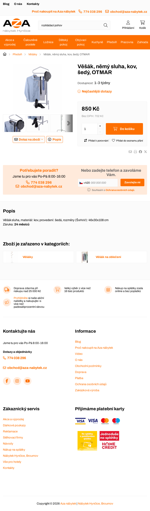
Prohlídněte (21, 298)
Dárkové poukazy (14, 425)
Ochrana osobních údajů (90, 384)
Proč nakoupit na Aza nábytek (53, 11)
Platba (79, 378)
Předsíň (112, 42)
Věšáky (32, 54)
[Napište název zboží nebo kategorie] (74, 25)
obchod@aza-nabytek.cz (128, 11)
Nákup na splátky (14, 449)
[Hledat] (105, 25)
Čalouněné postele (30, 42)
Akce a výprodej (9, 42)
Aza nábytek (68, 503)
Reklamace (10, 431)
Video (79, 353)
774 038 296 (92, 11)
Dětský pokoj (63, 42)
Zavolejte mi (132, 182)
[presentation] (68, 123)
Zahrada (142, 42)
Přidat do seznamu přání (129, 140)
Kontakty (33, 3)
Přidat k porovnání (98, 140)
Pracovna (127, 42)
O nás (18, 3)
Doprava (80, 372)
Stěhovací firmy (13, 437)
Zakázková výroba (87, 390)
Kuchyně (97, 42)
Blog (6, 3)
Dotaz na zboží (29, 139)
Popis (57, 139)
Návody (8, 443)
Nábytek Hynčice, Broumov (20, 455)
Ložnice (48, 42)
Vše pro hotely (12, 461)
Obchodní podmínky (88, 366)
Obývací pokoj (80, 42)
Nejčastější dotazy (97, 91)
